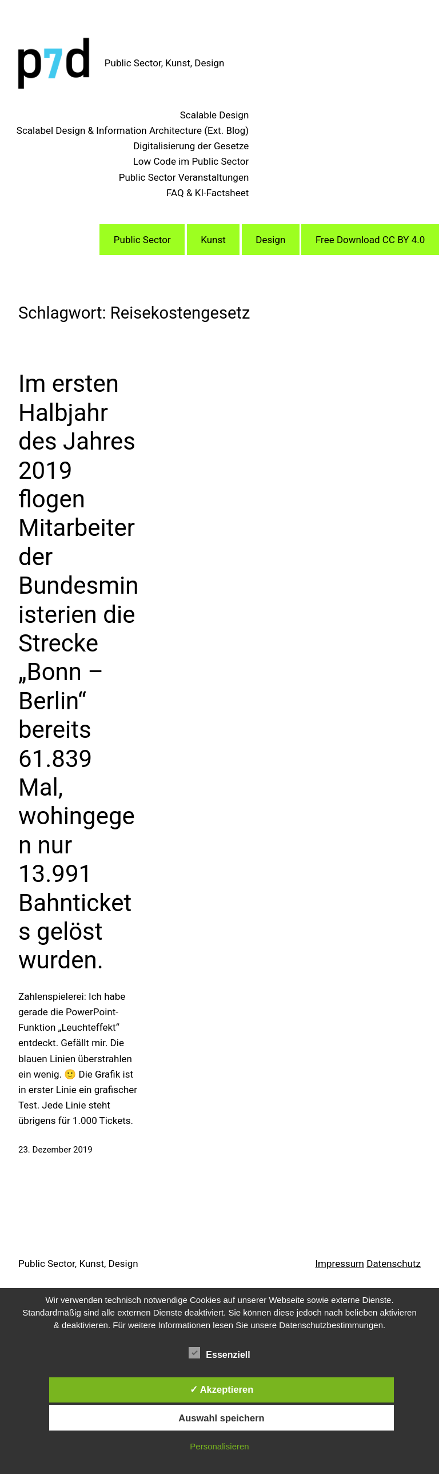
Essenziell (219, 1353)
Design (270, 239)
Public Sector (142, 239)
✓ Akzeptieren (222, 1389)
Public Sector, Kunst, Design (165, 63)
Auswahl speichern (221, 1418)
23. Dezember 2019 (55, 1150)
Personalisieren (219, 1446)
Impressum (339, 1263)
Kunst (213, 239)
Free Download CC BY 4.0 (370, 239)
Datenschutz (393, 1263)
